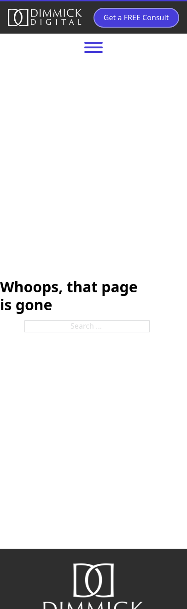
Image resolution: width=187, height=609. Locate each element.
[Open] (93, 47)
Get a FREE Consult (136, 17)
